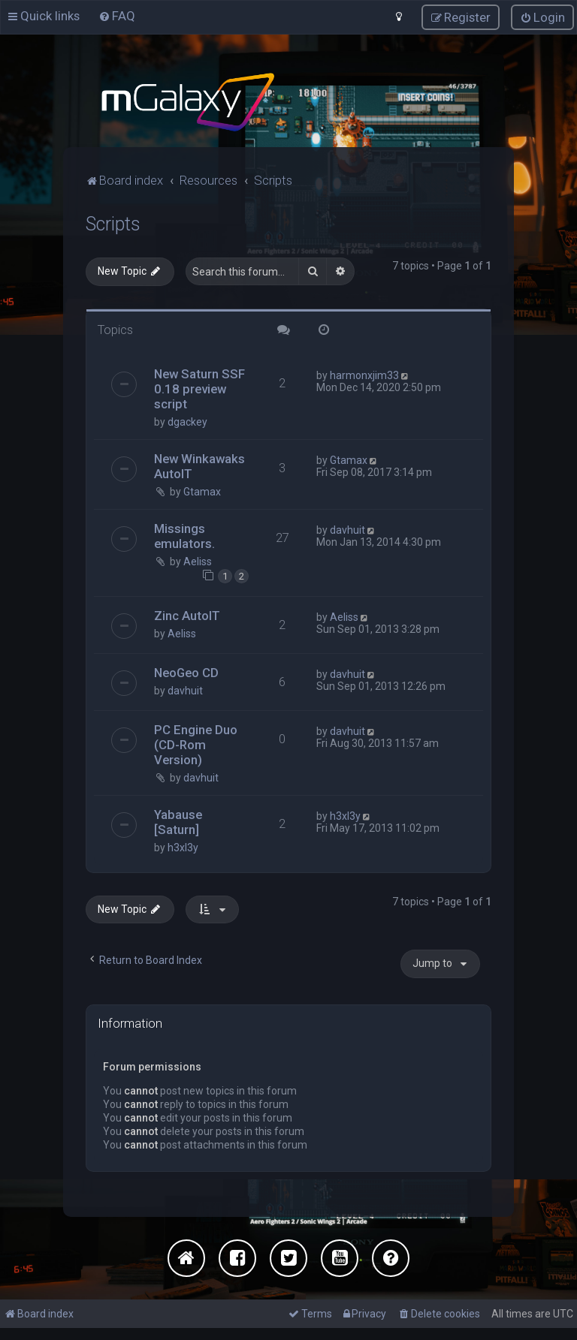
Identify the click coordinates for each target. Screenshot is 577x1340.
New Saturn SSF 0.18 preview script (199, 388)
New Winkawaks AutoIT (199, 466)
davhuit (347, 530)
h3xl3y (183, 847)
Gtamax (202, 492)
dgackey (187, 422)
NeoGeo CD (186, 671)
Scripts (113, 223)
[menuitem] (117, 16)
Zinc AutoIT (187, 614)
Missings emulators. (184, 536)
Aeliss (197, 562)
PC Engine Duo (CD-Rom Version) (195, 743)
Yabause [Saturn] (178, 821)
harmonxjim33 (364, 375)
